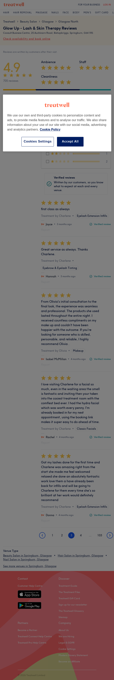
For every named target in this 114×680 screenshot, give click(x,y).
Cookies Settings (38, 141)
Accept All (70, 141)
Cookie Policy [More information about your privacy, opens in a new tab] (50, 129)
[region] (57, 123)
